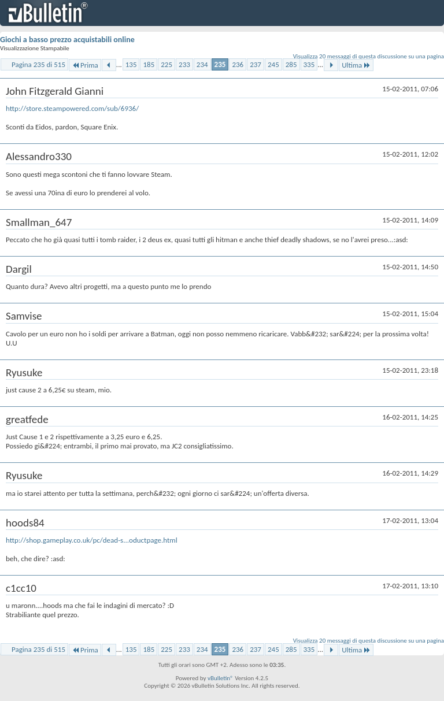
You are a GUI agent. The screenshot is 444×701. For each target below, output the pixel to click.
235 (220, 64)
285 (291, 64)
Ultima (356, 65)
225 (166, 64)
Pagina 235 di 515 (38, 64)
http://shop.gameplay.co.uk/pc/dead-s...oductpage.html (91, 540)
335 (309, 64)
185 (148, 64)
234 (202, 64)
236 (237, 64)
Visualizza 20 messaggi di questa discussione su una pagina (368, 56)
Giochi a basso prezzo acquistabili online (67, 39)
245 (273, 64)
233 (184, 64)
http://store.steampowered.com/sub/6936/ (72, 108)
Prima (85, 65)
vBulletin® (221, 678)
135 (131, 64)
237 (255, 64)
